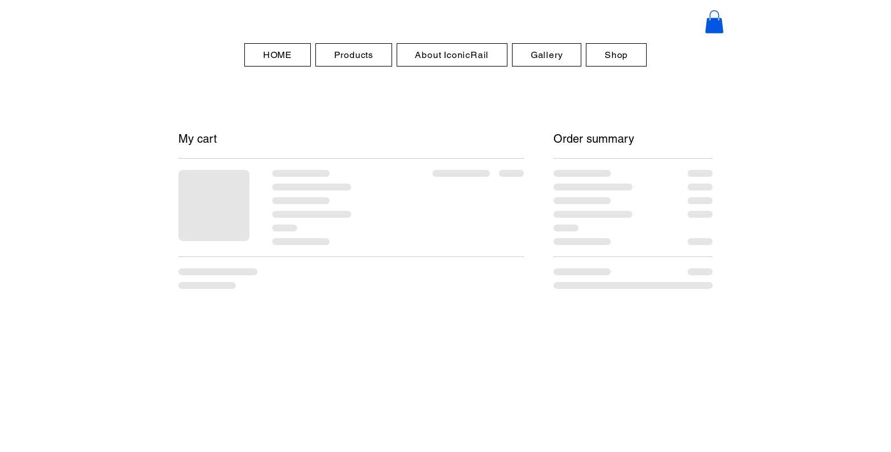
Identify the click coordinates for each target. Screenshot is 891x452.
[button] (714, 22)
